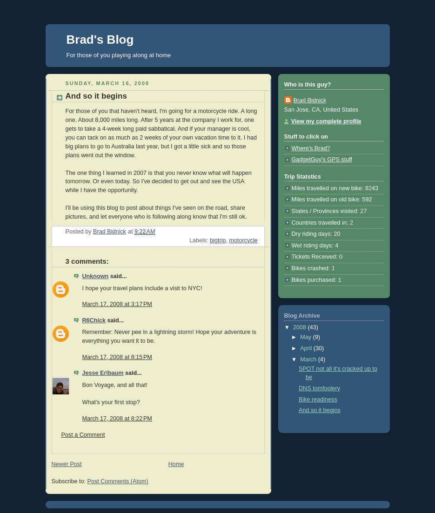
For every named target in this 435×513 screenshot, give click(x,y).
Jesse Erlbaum (103, 373)
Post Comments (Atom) (117, 481)
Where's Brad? (311, 148)
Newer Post (67, 464)
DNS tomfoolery (319, 388)
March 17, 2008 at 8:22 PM (117, 418)
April (307, 348)
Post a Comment (83, 435)
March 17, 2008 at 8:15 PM (117, 357)
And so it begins (320, 410)
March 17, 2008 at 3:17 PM (117, 304)
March (309, 359)
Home (176, 464)
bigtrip (218, 240)
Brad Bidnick (310, 100)
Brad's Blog (100, 40)
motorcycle (243, 240)
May (306, 337)
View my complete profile (326, 121)
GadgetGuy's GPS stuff (322, 159)
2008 (300, 327)
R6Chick (94, 320)
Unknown (95, 276)
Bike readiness (318, 399)
